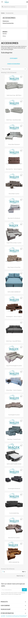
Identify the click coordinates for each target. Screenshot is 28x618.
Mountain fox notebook (14, 218)
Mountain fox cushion (14, 537)
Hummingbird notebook (14, 488)
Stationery (6, 21)
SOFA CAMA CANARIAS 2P (14, 292)
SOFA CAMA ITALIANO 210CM (14, 464)
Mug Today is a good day (14, 267)
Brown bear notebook (14, 144)
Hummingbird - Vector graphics (14, 316)
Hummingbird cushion (14, 414)
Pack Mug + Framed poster (14, 439)
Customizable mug (14, 513)
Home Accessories (8, 23)
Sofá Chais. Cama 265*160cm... (14, 341)
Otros (4, 36)
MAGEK (5, 33)
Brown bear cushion (14, 193)
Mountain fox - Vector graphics (14, 169)
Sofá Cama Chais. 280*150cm (14, 95)
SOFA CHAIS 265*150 (14, 562)
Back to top (21, 576)
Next (24, 572)
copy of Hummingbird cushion (14, 365)
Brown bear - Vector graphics (14, 390)
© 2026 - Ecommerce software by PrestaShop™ (14, 616)
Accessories (9, 18)
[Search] (14, 6)
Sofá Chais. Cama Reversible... (14, 120)
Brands (5, 32)
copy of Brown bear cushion (14, 242)
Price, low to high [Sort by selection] (14, 69)
